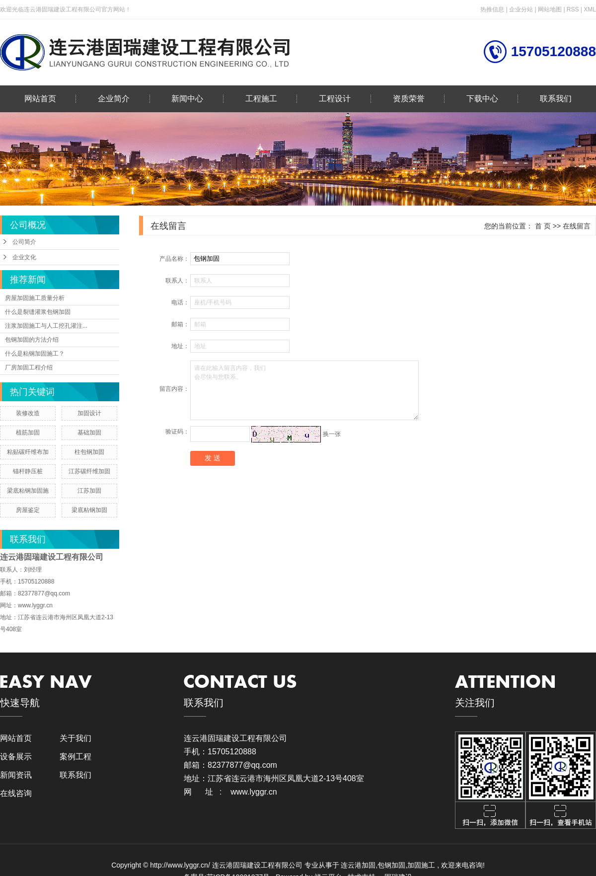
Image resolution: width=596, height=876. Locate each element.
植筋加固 (28, 432)
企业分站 (521, 9)
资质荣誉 (409, 98)
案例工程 (75, 756)
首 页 (543, 226)
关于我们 (75, 738)
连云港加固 (358, 865)
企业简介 (114, 98)
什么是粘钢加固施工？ (35, 353)
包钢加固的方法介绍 (32, 339)
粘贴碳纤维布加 (28, 451)
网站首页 (40, 98)
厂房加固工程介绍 (29, 367)
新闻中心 (187, 98)
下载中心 (482, 98)
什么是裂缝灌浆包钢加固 (38, 311)
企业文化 (24, 257)
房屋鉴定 (28, 510)
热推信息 (492, 9)
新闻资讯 (16, 775)
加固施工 (421, 865)
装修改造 (28, 413)
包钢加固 (391, 865)
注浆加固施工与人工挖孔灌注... (46, 325)
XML (590, 9)
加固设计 (89, 413)
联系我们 (556, 98)
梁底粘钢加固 (89, 510)
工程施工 (261, 98)
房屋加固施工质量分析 (35, 297)
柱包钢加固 (89, 451)
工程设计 (335, 98)
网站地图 (550, 9)
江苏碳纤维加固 (89, 471)
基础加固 (89, 432)
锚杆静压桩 (28, 471)
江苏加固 (89, 490)
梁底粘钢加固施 (28, 490)
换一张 (332, 433)
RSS (573, 9)
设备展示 (16, 756)
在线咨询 (16, 793)
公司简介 (24, 241)
